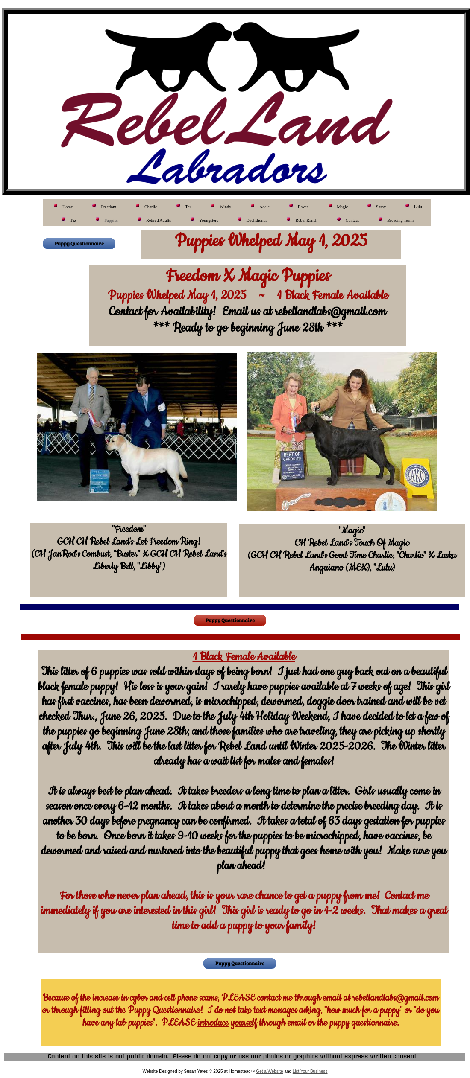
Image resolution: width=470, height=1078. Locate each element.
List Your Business (310, 1071)
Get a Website (269, 1071)
